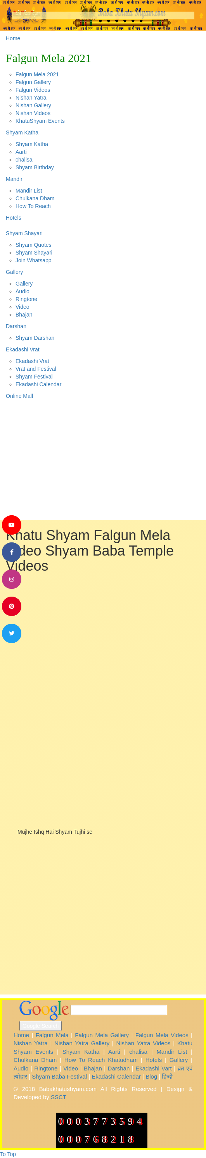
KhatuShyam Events (40, 121)
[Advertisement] (106, 632)
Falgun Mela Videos (162, 1035)
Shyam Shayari (24, 233)
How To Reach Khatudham (101, 1059)
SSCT (58, 1097)
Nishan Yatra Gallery (81, 1043)
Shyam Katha (22, 132)
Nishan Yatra (31, 98)
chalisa (24, 160)
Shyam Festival (34, 376)
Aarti (21, 152)
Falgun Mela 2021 (48, 58)
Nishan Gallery (33, 105)
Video (22, 307)
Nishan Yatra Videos (143, 1043)
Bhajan (24, 314)
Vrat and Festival (36, 369)
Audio (22, 291)
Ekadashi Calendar (38, 384)
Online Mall (19, 396)
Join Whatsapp (34, 260)
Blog (151, 1076)
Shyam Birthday (35, 167)
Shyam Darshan (35, 338)
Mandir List (29, 191)
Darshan (16, 326)
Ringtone (26, 299)
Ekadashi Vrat (23, 349)
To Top (8, 1154)
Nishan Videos (33, 113)
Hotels (13, 218)
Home (13, 38)
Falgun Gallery (33, 82)
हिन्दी (167, 1076)
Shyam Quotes (34, 245)
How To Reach (33, 206)
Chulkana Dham (35, 198)
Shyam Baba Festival (59, 1076)
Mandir (14, 179)
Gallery (14, 272)
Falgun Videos (33, 90)
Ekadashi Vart (153, 1068)
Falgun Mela (52, 1035)
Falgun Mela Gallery (102, 1035)
